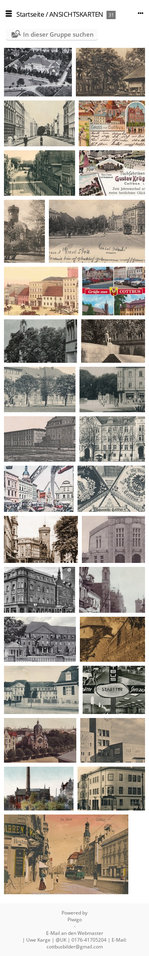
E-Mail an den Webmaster (74, 933)
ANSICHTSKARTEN (76, 14)
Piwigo (75, 919)
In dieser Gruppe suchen (58, 34)
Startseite (30, 14)
